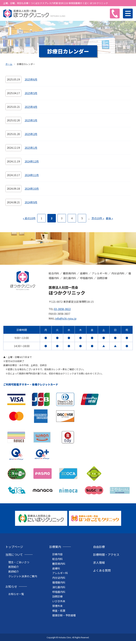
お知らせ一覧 (16, 594)
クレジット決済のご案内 (22, 576)
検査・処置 (58, 610)
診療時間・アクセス (106, 554)
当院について (14, 554)
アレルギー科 (60, 573)
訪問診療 (57, 596)
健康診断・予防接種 (64, 615)
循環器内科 (58, 582)
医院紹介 (13, 567)
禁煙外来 (57, 606)
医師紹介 (13, 571)
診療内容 (57, 554)
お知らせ (11, 586)
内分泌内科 (58, 578)
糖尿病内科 (58, 564)
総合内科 (57, 559)
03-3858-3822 (62, 309)
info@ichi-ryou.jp (65, 318)
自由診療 (99, 547)
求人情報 (99, 562)
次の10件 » (97, 218)
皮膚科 (56, 568)
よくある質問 (102, 570)
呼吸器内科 (58, 592)
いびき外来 (58, 601)
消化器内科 (58, 587)
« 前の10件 (29, 218)
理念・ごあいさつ (18, 562)
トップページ (14, 547)
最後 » (109, 218)
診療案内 (55, 547)
